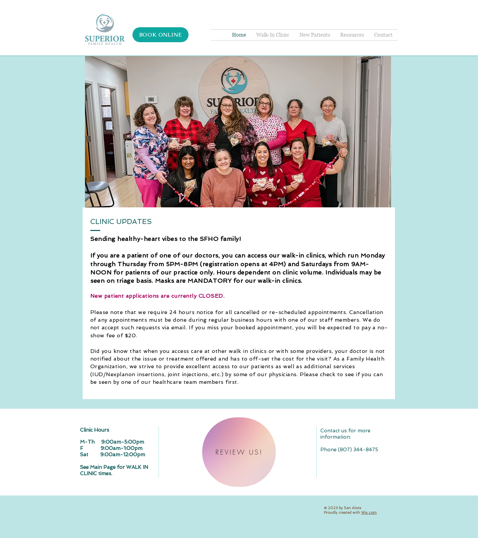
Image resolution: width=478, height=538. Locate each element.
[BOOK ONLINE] (160, 34)
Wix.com (369, 512)
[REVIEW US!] (239, 452)
